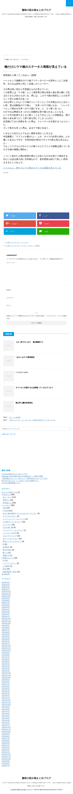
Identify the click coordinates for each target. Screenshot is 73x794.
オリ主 (23, 245)
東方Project (7, 550)
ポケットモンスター (10, 539)
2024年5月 (6, 634)
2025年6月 (6, 605)
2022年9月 (6, 680)
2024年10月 (6, 623)
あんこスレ (7, 497)
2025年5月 (6, 607)
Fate (4, 508)
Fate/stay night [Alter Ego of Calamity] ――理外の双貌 (22, 476)
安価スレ (6, 500)
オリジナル (7, 525)
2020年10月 (6, 732)
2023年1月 (6, 671)
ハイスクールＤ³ (22, 372)
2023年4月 (6, 664)
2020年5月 (6, 743)
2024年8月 (6, 628)
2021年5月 (6, 716)
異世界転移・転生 (9, 572)
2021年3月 (6, 720)
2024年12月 (6, 619)
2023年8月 (6, 655)
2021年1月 (6, 725)
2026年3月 (6, 585)
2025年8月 (6, 600)
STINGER (59, 789)
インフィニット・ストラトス (14, 519)
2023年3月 (6, 666)
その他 (5, 511)
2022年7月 (6, 684)
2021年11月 (6, 702)
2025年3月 (6, 612)
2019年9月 (6, 761)
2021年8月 (6, 709)
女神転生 (6, 547)
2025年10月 (6, 596)
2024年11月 (6, 621)
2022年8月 (6, 682)
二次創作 (37, 245)
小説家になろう (8, 558)
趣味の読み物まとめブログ (36, 10)
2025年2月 (6, 614)
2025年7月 (6, 603)
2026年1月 (6, 589)
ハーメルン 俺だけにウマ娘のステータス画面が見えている (32, 168)
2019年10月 (6, 759)
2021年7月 (6, 711)
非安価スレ (7, 503)
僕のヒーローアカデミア (12, 541)
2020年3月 (6, 747)
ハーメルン (24, 242)
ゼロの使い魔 (8, 527)
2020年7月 (6, 738)
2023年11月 (6, 648)
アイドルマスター (9, 516)
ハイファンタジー (9, 563)
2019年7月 (6, 766)
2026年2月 (6, 587)
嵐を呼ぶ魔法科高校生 (24, 403)
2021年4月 (6, 718)
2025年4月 (6, 610)
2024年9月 (6, 625)
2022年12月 (6, 673)
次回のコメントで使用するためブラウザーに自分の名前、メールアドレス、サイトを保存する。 (36, 317)
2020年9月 (6, 734)
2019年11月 (6, 756)
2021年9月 (6, 707)
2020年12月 (6, 727)
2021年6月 (6, 714)
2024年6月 (6, 632)
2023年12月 (6, 646)
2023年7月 (6, 657)
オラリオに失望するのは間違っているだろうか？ (34, 387)
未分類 (4, 574)
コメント (10, 262)
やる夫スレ (6, 495)
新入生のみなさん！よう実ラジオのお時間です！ (20, 481)
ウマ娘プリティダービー (13, 242)
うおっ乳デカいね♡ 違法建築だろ (29, 342)
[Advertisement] (36, 35)
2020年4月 (6, 745)
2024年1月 (6, 643)
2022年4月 (6, 691)
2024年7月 (6, 630)
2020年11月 (6, 729)
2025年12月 (6, 591)
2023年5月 (6, 662)
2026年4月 (6, 582)
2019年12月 (6, 754)
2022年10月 (6, 677)
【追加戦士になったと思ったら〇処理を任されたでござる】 (25, 478)
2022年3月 (6, 693)
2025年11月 (6, 594)
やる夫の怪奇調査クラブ (11, 483)
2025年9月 (6, 598)
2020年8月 (6, 736)
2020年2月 (6, 750)
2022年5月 (6, 689)
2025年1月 (6, 616)
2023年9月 (6, 652)
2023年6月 (6, 659)
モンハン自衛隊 (14, 417)
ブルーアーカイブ (9, 536)
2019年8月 (6, 763)
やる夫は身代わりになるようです (14, 474)
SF (4, 560)
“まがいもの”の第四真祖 (25, 357)
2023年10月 (6, 650)
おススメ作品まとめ (9, 492)
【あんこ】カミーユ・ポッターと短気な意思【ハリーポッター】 (32, 420)
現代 (4, 569)
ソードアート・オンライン (13, 530)
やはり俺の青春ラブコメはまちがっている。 (20, 513)
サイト (8, 305)
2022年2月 (6, 695)
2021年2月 (6, 723)
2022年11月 (6, 675)
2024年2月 (6, 641)
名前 (8, 290)
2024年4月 (6, 637)
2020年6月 (6, 741)
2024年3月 (6, 639)
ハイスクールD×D (9, 533)
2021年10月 (6, 704)
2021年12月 (6, 700)
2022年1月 (6, 698)
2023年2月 (6, 668)
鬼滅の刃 (6, 555)
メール (9, 298)
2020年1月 (6, 752)
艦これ (5, 553)
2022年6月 (6, 686)
